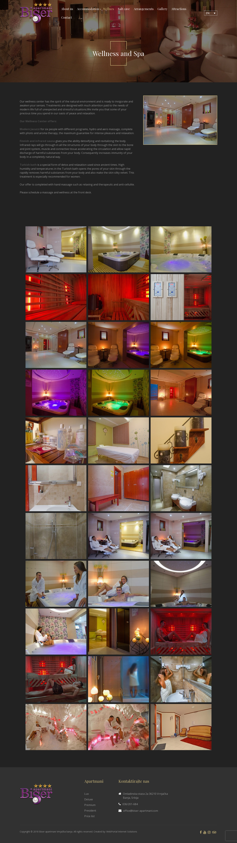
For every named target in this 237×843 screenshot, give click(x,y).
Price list (89, 816)
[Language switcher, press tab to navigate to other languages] (210, 13)
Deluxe (88, 799)
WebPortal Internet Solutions (121, 831)
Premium (89, 805)
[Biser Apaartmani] (36, 13)
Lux (86, 794)
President (90, 810)
